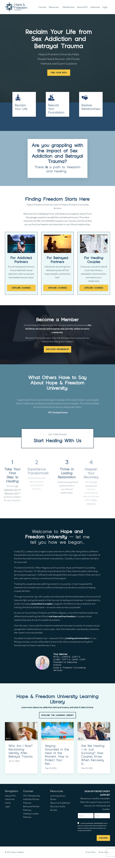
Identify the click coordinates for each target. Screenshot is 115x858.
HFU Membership (31, 795)
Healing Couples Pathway (31, 815)
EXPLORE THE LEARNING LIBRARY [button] (57, 715)
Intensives (95, 7)
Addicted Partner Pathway (31, 801)
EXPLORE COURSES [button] (21, 287)
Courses (42, 7)
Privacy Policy (91, 852)
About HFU (82, 7)
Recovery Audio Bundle (57, 808)
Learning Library (58, 795)
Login (105, 7)
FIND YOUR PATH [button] (59, 72)
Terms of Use (103, 852)
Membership (68, 7)
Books (53, 799)
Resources (54, 7)
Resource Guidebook (60, 802)
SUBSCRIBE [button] (103, 838)
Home (8, 802)
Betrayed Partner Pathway (31, 808)
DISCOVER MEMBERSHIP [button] (57, 349)
